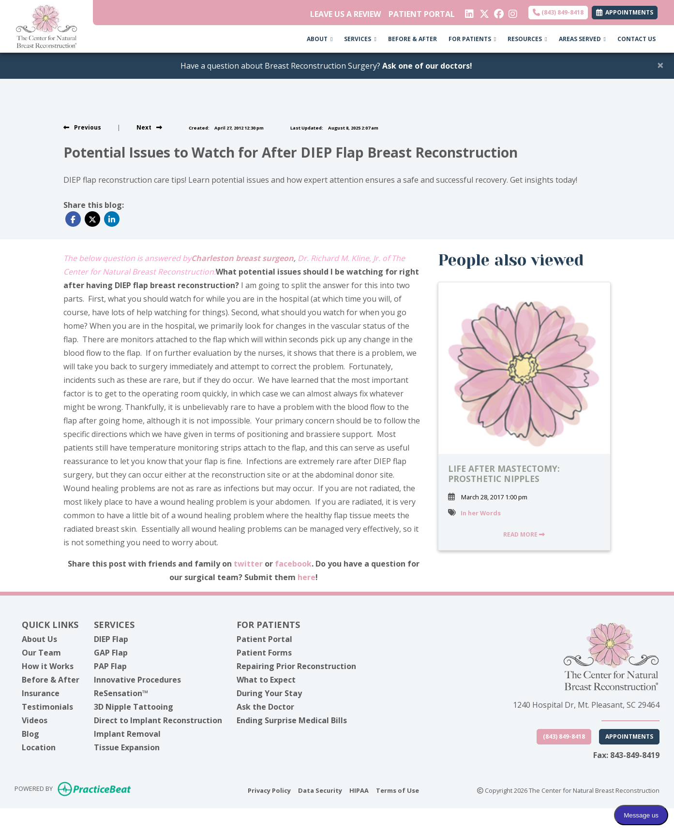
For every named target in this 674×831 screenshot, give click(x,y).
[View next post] (149, 127)
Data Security (320, 790)
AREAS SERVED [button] (582, 39)
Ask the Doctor (265, 706)
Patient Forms (264, 652)
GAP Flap (111, 652)
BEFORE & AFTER (412, 39)
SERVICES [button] (360, 39)
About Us (39, 639)
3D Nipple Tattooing (133, 706)
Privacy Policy (269, 790)
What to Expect (266, 679)
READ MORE (524, 534)
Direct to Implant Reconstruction (158, 720)
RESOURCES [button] (527, 39)
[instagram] (512, 11)
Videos (34, 720)
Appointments (629, 736)
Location (39, 747)
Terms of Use (397, 790)
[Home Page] (46, 25)
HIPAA (359, 790)
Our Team (41, 652)
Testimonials (47, 706)
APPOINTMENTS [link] (624, 12)
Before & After (50, 679)
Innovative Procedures (137, 679)
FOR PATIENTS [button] (472, 39)
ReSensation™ (121, 693)
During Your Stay (269, 693)
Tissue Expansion (127, 747)
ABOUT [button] (319, 39)
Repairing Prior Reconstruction (296, 666)
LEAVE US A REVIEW (345, 14)
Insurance (41, 693)
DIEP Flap (111, 639)
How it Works (48, 666)
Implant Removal (127, 734)
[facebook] (497, 11)
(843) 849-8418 (558, 12)
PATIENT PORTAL (422, 14)
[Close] (660, 64)
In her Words (481, 513)
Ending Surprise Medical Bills (292, 720)
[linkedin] (468, 11)
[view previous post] (82, 127)
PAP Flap (110, 666)
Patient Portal (264, 639)
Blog (30, 734)
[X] (483, 11)
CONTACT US (636, 39)
